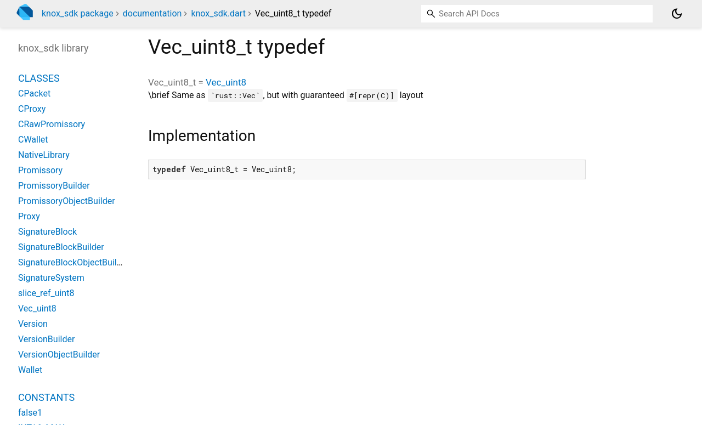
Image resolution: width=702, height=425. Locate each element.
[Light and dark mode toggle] (677, 13)
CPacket (34, 93)
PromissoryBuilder (54, 185)
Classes (39, 78)
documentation (152, 13)
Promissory (40, 170)
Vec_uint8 (226, 82)
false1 (30, 412)
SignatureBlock (47, 231)
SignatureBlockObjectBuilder (73, 262)
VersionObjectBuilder (59, 354)
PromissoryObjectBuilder (66, 201)
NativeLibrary (44, 155)
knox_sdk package (78, 13)
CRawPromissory (51, 124)
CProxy (32, 109)
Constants (46, 397)
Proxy (29, 216)
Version (33, 324)
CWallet (33, 139)
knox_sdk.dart (218, 13)
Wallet (30, 370)
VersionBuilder (46, 339)
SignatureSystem (51, 278)
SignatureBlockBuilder (61, 247)
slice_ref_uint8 (46, 293)
